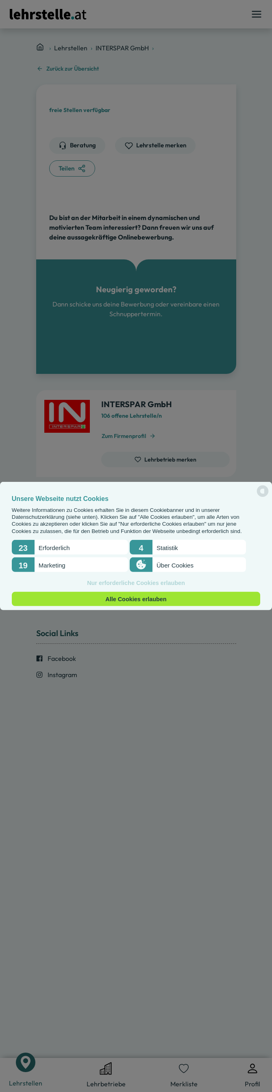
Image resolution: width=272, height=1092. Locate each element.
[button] (70, 547)
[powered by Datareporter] (262, 496)
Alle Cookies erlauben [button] (135, 599)
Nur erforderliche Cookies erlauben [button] (136, 583)
